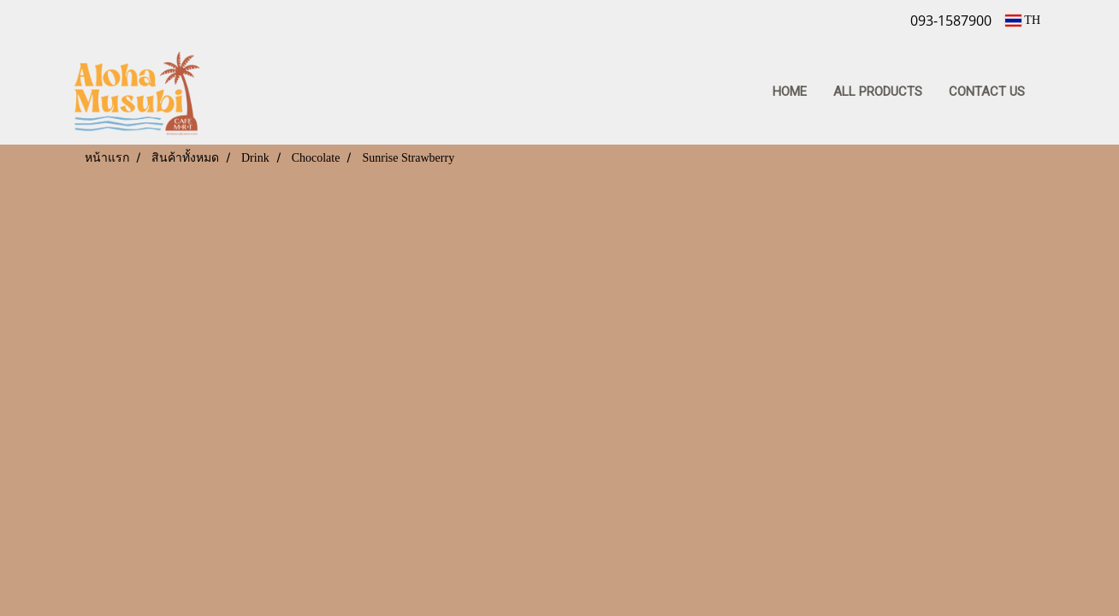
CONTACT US (987, 91)
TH (1022, 20)
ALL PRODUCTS (877, 91)
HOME (790, 91)
